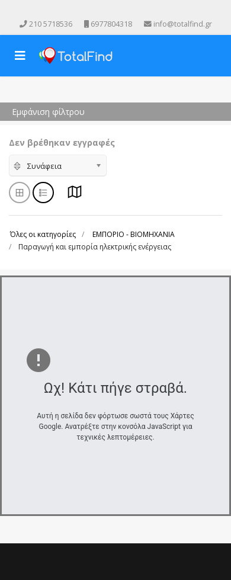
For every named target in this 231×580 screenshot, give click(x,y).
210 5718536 (50, 24)
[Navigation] (20, 55)
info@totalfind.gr (182, 24)
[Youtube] (107, 11)
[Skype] (140, 11)
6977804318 (111, 24)
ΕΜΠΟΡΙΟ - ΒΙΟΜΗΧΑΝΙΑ (133, 234)
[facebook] (90, 11)
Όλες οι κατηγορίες (43, 234)
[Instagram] (124, 11)
